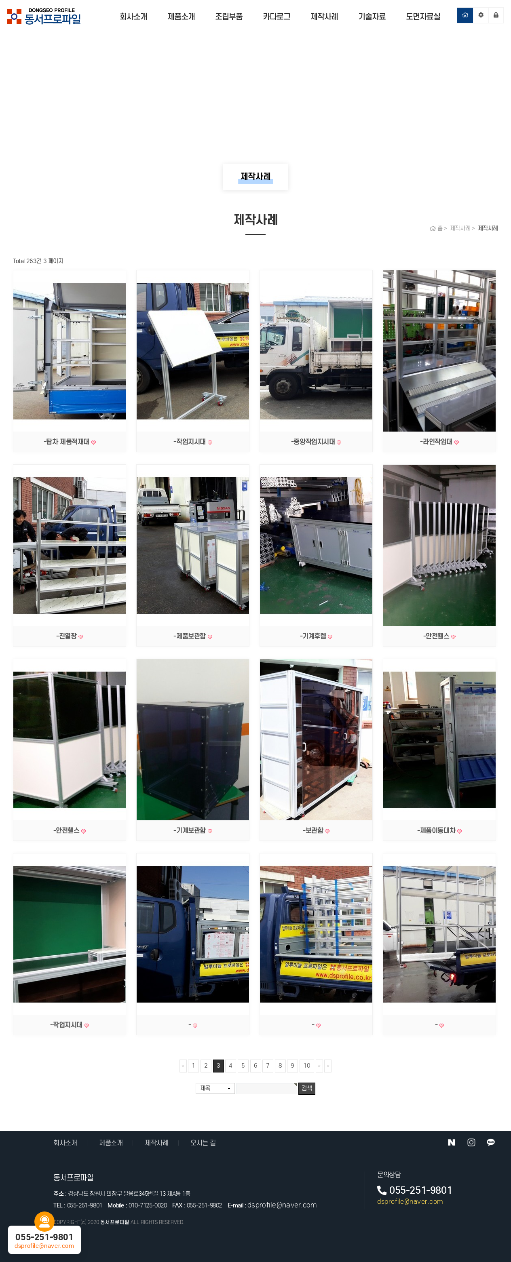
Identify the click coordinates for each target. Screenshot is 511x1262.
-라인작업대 (437, 442)
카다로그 (276, 16)
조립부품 (229, 16)
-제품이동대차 (437, 830)
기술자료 (372, 16)
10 (306, 1065)
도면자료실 (423, 16)
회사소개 (133, 16)
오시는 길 (203, 1142)
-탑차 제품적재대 (67, 442)
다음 (319, 1066)
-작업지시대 (190, 442)
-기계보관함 (190, 830)
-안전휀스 (437, 636)
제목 (205, 1088)
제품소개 (181, 16)
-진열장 (67, 636)
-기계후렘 (314, 636)
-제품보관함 (190, 636)
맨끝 (328, 1066)
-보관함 (314, 830)
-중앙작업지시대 (314, 442)
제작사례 (324, 16)
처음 (183, 1066)
